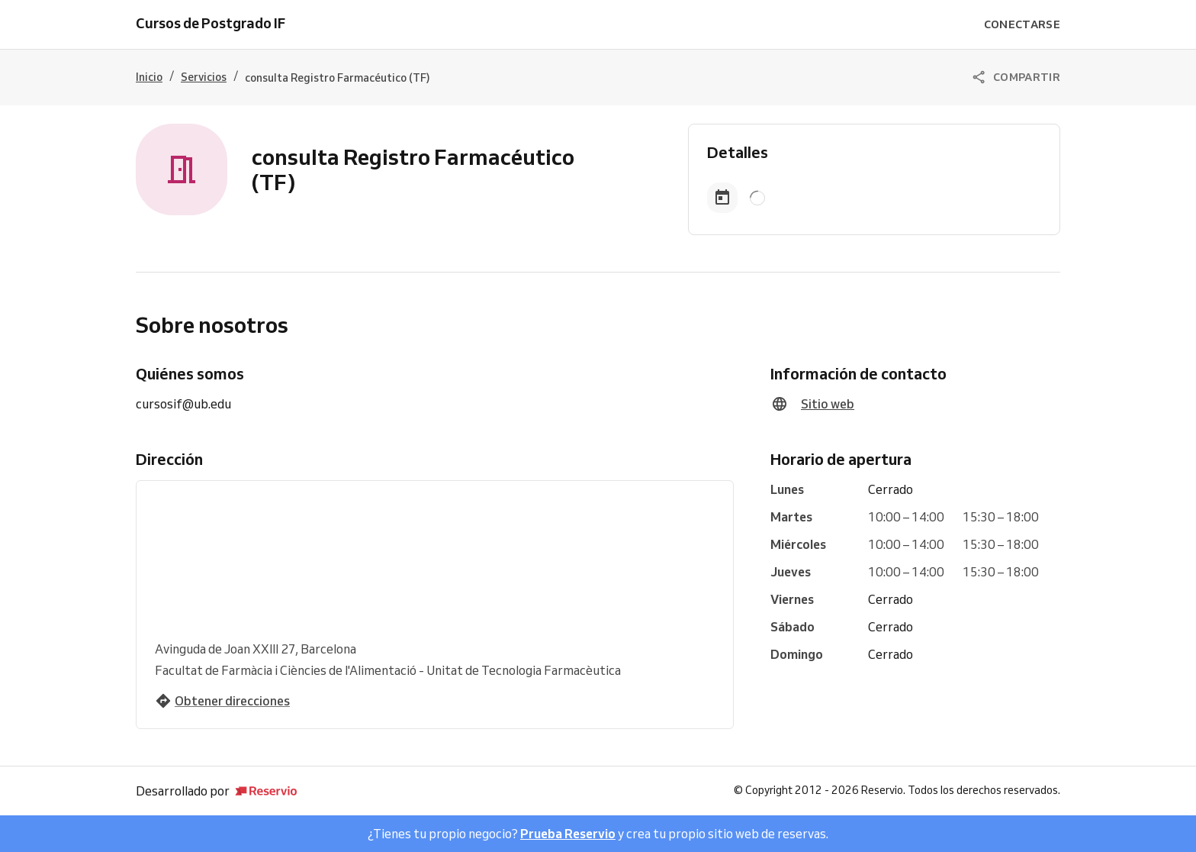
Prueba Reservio (568, 833)
